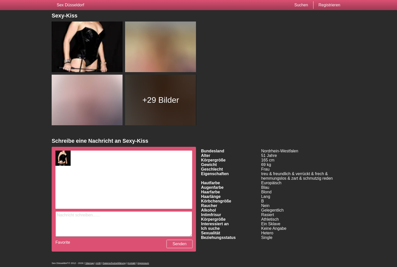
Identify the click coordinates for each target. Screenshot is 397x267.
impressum (143, 263)
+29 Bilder (160, 100)
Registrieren (329, 5)
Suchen (301, 5)
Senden (179, 244)
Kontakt (132, 263)
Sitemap (89, 263)
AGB (98, 263)
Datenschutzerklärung (114, 263)
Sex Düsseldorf (70, 5)
